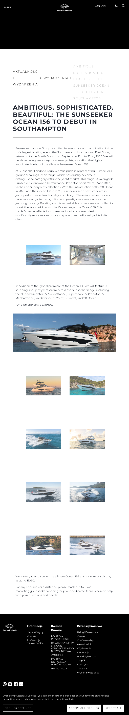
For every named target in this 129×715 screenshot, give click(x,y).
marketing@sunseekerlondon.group (40, 591)
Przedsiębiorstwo (87, 656)
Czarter (81, 636)
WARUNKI (57, 655)
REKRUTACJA (59, 668)
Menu (8, 7)
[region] (64, 703)
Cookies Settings (18, 708)
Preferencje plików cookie (35, 642)
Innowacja (83, 652)
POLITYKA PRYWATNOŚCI (60, 637)
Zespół (81, 660)
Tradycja (82, 668)
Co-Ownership (85, 640)
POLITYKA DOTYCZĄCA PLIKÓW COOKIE (61, 662)
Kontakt (100, 5)
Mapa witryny (35, 632)
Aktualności (84, 644)
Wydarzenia (84, 648)
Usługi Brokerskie (87, 632)
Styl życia (83, 664)
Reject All (113, 708)
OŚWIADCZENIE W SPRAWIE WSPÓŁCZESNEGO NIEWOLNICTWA (62, 647)
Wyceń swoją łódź (88, 672)
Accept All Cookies (84, 708)
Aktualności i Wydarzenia (26, 78)
